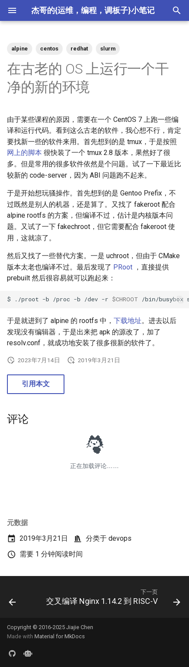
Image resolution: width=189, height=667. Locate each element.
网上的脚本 (24, 152)
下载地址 (128, 321)
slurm (107, 48)
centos (49, 48)
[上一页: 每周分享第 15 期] (12, 599)
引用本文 (36, 384)
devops (120, 538)
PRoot (122, 267)
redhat (79, 48)
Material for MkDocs (59, 636)
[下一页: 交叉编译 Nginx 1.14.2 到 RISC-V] (112, 599)
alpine (19, 48)
